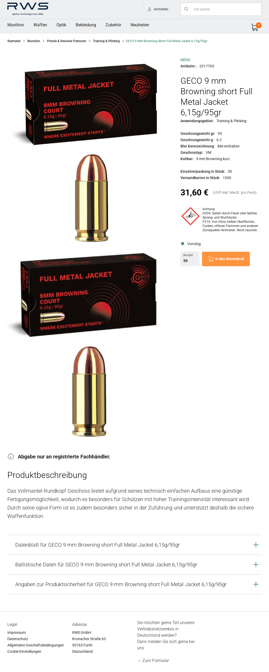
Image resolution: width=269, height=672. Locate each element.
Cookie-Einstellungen (24, 651)
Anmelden (161, 9)
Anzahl (188, 255)
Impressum (16, 632)
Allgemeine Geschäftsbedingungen (35, 645)
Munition (15, 24)
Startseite (13, 41)
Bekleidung (86, 24)
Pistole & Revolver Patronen (66, 41)
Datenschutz (17, 639)
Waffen (40, 24)
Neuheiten (140, 24)
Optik (61, 24)
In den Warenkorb (229, 259)
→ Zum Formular (153, 660)
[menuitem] (15, 25)
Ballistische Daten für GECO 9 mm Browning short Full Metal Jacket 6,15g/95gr (106, 564)
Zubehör (113, 24)
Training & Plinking (106, 41)
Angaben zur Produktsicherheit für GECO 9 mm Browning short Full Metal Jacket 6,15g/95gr (121, 584)
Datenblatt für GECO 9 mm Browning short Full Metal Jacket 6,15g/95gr (97, 545)
